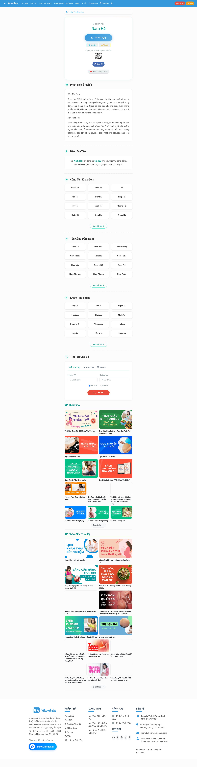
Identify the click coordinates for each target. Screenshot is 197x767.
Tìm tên (98, 393)
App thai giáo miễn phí (97, 717)
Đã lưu (104, 367)
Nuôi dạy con (59, 3)
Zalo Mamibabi (42, 746)
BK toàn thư (93, 3)
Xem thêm (98, 525)
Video (77, 3)
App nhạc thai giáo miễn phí (97, 732)
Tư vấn (84, 3)
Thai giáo (33, 3)
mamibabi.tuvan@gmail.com (154, 733)
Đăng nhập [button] (180, 3)
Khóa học (69, 3)
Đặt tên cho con (77, 12)
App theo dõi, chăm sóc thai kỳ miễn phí (97, 725)
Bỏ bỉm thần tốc (121, 723)
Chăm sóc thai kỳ (45, 3)
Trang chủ (24, 3)
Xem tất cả (98, 226)
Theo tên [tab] (90, 367)
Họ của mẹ (104, 375)
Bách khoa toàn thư (74, 740)
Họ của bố (72, 375)
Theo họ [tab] (75, 367)
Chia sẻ (98, 64)
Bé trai (94, 386)
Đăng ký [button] (190, 3)
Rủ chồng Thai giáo (120, 717)
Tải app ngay (98, 37)
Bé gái (105, 386)
